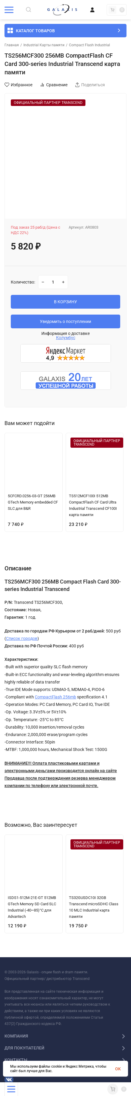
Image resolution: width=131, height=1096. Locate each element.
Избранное (18, 84)
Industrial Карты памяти (43, 45)
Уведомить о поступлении (65, 321)
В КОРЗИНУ (65, 301)
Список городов (21, 638)
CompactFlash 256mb (55, 697)
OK (118, 1068)
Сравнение (53, 84)
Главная (11, 45)
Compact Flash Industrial (89, 45)
